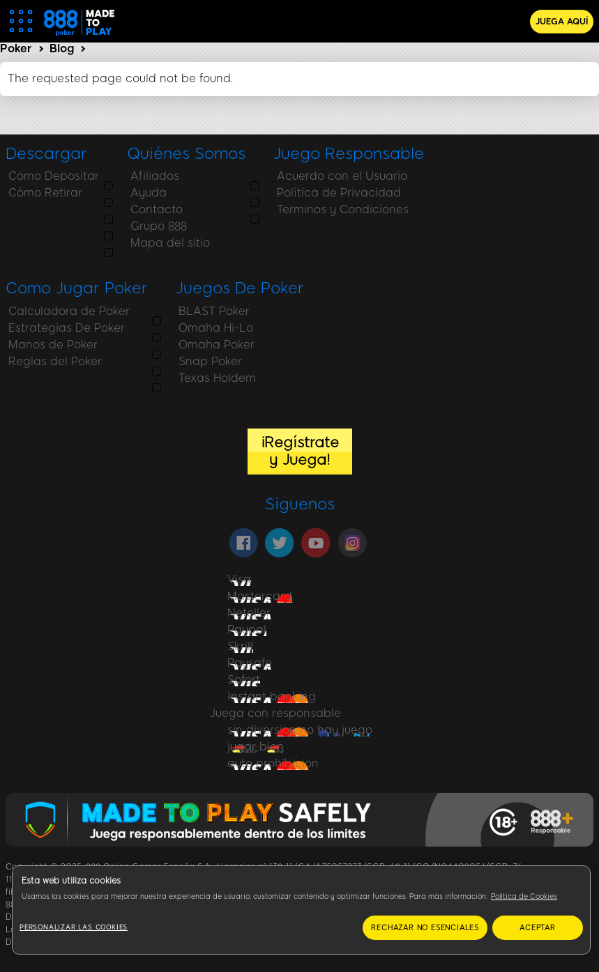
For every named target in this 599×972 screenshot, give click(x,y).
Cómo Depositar (51, 176)
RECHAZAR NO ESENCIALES (425, 927)
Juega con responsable (275, 713)
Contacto (150, 209)
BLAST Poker (41, 311)
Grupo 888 (152, 226)
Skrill (240, 646)
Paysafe (249, 663)
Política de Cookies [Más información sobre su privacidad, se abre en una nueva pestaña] (524, 896)
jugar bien (255, 746)
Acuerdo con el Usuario (336, 176)
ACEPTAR (538, 927)
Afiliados (148, 176)
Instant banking (271, 696)
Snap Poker (37, 361)
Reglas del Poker (496, 226)
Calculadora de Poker (509, 176)
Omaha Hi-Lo (43, 327)
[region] (301, 910)
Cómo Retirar (42, 192)
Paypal (246, 629)
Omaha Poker (44, 344)
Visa (239, 579)
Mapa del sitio (164, 242)
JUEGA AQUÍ (562, 21)
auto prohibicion (273, 763)
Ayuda (142, 192)
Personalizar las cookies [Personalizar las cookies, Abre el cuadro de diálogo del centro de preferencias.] (74, 927)
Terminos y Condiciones (336, 209)
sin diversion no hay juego (299, 729)
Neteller (249, 612)
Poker (16, 48)
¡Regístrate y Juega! (300, 450)
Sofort (243, 679)
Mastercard (259, 596)
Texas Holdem (44, 378)
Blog (62, 48)
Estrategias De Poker (507, 192)
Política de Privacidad (333, 192)
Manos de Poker (493, 209)
